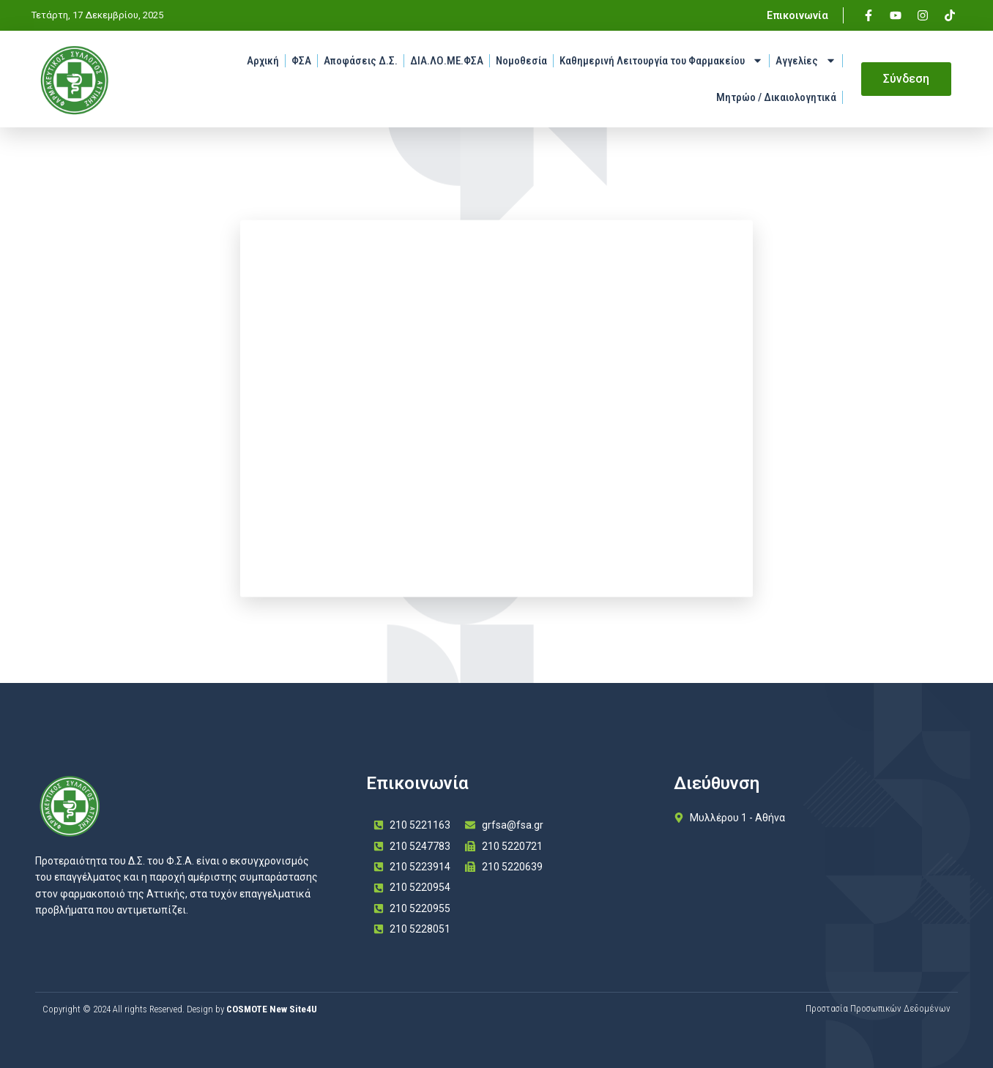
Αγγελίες (806, 60)
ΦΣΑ (301, 60)
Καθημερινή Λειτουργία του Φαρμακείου (661, 60)
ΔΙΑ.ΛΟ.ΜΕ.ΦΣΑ (446, 60)
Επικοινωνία (797, 15)
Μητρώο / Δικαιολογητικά (776, 97)
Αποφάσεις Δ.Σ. (361, 60)
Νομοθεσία (521, 60)
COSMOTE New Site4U (271, 1009)
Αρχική (263, 60)
